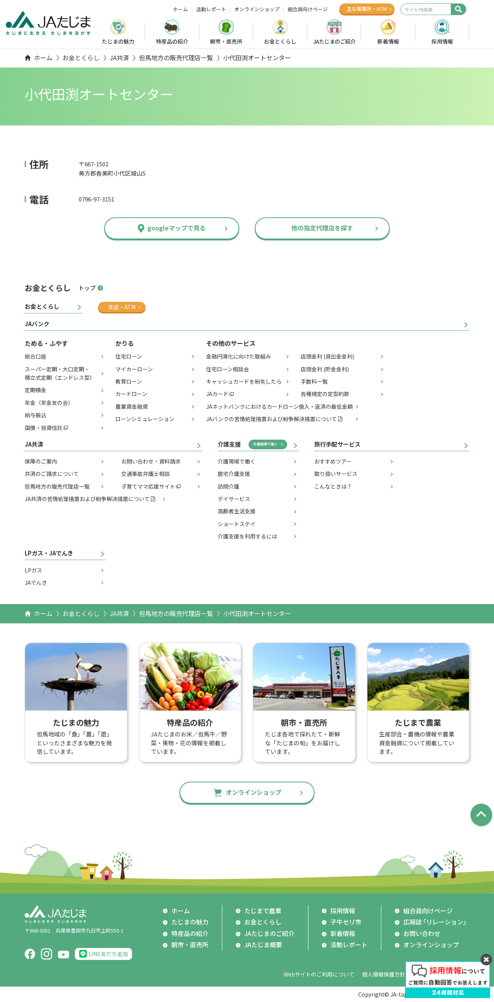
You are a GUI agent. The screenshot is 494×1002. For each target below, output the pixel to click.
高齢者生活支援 (236, 511)
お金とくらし (280, 41)
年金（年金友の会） (49, 402)
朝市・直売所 (226, 41)
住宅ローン (128, 356)
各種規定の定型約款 (325, 394)
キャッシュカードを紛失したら (244, 381)
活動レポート (211, 9)
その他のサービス (230, 343)
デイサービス (234, 499)
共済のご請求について (52, 473)
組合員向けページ (308, 9)
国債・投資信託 (44, 428)
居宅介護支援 (234, 473)
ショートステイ (236, 524)
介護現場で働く (265, 444)
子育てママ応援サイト (148, 486)
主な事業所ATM (367, 8)
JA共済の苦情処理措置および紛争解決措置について (87, 499)
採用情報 (442, 41)
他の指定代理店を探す (322, 227)
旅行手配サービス (337, 444)
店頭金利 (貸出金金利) (327, 356)
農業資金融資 (131, 406)
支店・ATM (121, 307)
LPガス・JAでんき (49, 553)
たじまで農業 (262, 910)
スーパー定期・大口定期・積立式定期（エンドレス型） (60, 373)
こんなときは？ (333, 486)
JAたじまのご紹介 (334, 41)
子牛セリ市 (345, 921)
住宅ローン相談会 (227, 369)
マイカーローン (134, 369)
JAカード (217, 394)
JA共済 (119, 57)
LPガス (33, 570)
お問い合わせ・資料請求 (151, 461)
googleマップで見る (176, 227)
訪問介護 (228, 486)
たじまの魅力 (118, 41)
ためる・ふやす (46, 343)
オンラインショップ (256, 9)
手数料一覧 (314, 381)
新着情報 (388, 41)
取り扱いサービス (335, 473)
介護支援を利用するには (247, 536)
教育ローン (128, 381)
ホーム (180, 9)
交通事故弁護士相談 (145, 473)
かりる (124, 343)
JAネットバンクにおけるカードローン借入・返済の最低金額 (279, 406)
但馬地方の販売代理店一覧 (176, 57)
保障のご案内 (41, 461)
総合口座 (35, 356)
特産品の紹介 (172, 41)
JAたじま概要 (263, 944)
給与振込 (35, 415)
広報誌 (436, 922)
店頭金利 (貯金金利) (325, 369)
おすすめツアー (333, 461)
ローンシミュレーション (144, 419)
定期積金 (35, 390)
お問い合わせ (421, 933)
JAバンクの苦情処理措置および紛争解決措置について (271, 419)
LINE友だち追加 (108, 954)
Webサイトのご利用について (319, 974)
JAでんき (36, 582)
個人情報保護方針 (383, 974)
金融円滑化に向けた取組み (238, 356)
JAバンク (37, 324)
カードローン (131, 394)
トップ (87, 288)
